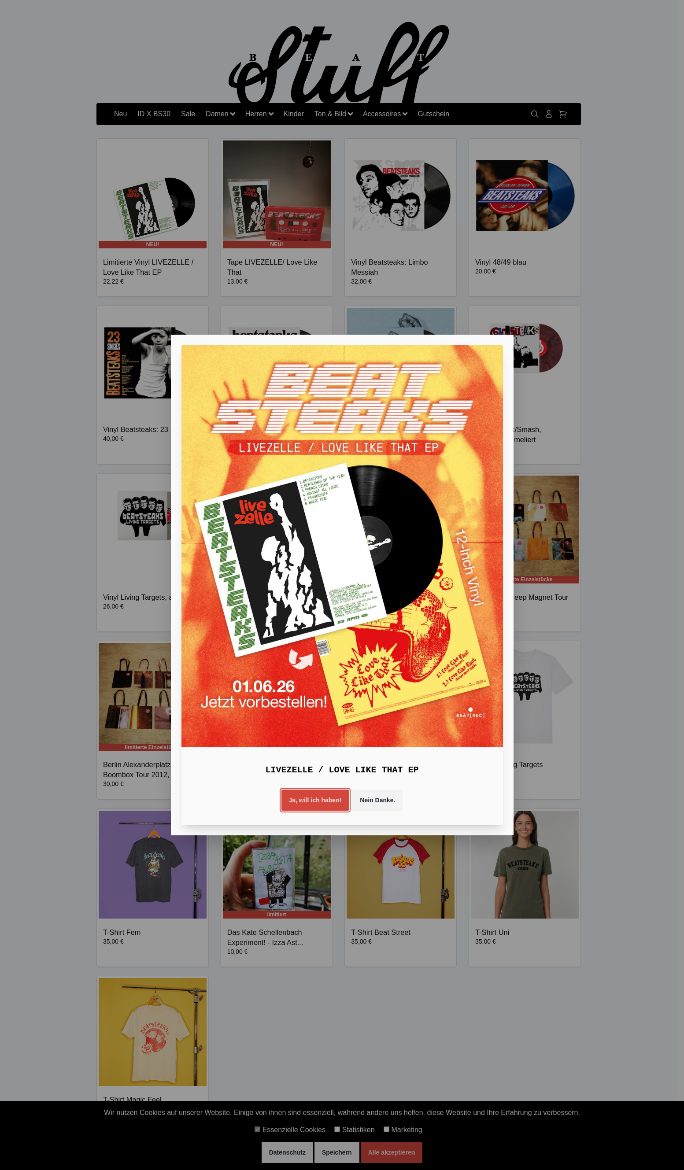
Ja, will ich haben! (315, 800)
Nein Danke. (377, 800)
